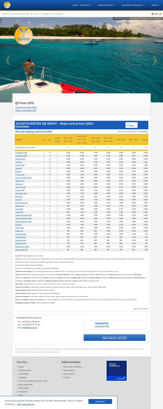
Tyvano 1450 (19, 165)
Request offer (114, 337)
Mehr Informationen (25, 404)
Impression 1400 (21, 152)
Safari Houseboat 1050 (23, 218)
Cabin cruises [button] (106, 5)
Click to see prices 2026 (26, 107)
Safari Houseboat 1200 (23, 215)
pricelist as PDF (102, 324)
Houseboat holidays (20, 14)
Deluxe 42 (19, 196)
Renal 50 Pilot (20, 159)
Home (4, 14)
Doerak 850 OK (20, 237)
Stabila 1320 (19, 181)
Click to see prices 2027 (26, 110)
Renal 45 (18, 171)
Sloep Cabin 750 (21, 250)
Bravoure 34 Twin (21, 203)
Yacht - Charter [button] (81, 5)
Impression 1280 (21, 156)
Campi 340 (19, 212)
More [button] (155, 5)
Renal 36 (18, 199)
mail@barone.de (29, 327)
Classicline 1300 (21, 193)
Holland (47, 14)
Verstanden (100, 401)
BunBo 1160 (19, 206)
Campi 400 (19, 209)
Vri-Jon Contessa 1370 (23, 178)
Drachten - (59, 14)
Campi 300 (19, 231)
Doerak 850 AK (20, 234)
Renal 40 (18, 224)
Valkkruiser (19, 184)
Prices (36, 14)
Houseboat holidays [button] (133, 5)
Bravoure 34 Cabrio (22, 246)
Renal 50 (18, 162)
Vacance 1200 (20, 187)
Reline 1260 (19, 228)
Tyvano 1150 (19, 190)
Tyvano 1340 (19, 174)
